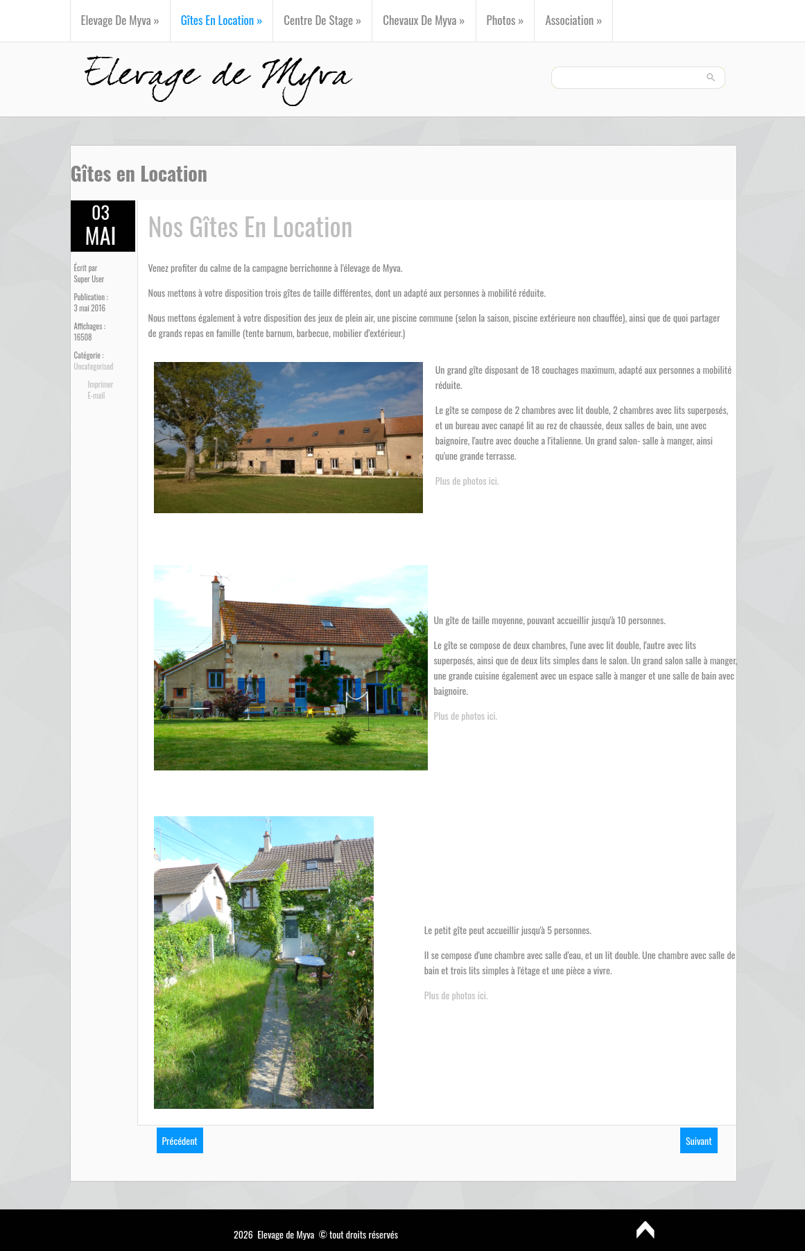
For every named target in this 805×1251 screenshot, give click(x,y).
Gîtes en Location (222, 19)
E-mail (96, 395)
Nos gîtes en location (250, 225)
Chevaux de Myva (424, 19)
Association (573, 19)
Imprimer (101, 384)
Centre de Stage (322, 19)
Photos (505, 19)
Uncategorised (94, 366)
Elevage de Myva (120, 19)
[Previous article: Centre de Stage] (180, 1140)
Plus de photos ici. (467, 480)
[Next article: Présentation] (699, 1140)
